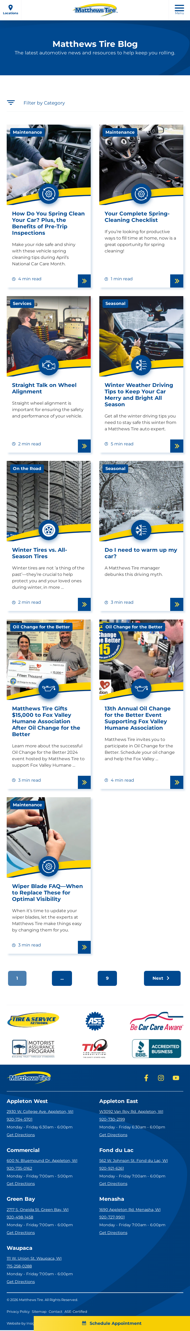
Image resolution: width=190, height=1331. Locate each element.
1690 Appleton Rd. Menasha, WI (130, 1210)
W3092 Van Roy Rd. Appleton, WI (131, 1111)
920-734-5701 (19, 1119)
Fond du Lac (116, 1150)
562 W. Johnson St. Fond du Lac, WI (133, 1161)
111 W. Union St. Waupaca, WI (34, 1259)
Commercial (24, 1150)
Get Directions (21, 1135)
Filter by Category (36, 102)
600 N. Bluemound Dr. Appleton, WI (42, 1161)
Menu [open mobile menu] (179, 10)
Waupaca (20, 1249)
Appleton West (28, 1101)
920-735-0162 (19, 1168)
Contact (55, 1312)
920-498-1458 (20, 1218)
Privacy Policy (18, 1312)
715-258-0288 (19, 1267)
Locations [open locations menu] (10, 9)
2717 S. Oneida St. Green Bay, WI (38, 1210)
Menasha (112, 1199)
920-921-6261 (111, 1168)
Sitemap (39, 1312)
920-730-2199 (112, 1119)
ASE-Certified (75, 1312)
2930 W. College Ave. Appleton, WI (40, 1111)
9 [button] (107, 978)
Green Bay (21, 1199)
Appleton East (119, 1101)
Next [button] (161, 978)
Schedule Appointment (94, 1323)
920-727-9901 (112, 1218)
